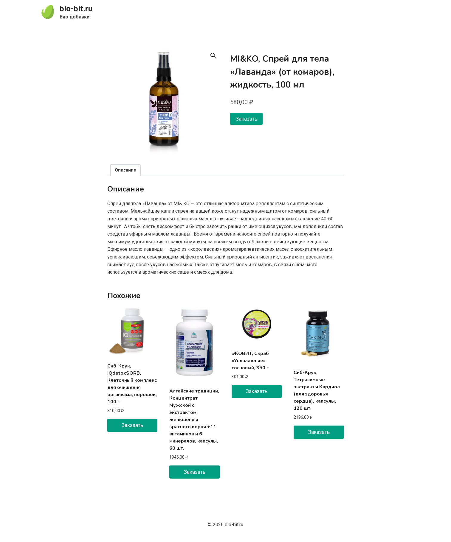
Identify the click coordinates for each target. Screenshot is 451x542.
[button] (213, 55)
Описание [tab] (125, 170)
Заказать (246, 119)
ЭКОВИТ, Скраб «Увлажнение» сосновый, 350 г (250, 360)
